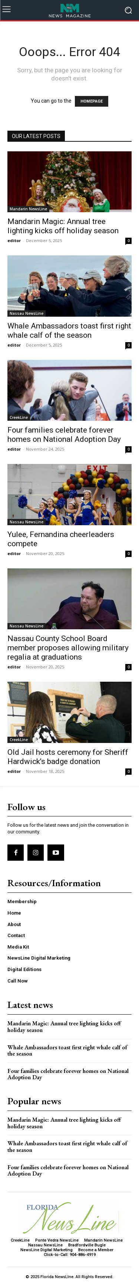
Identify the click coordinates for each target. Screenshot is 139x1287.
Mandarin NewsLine (28, 208)
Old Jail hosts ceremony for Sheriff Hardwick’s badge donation (67, 757)
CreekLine (19, 417)
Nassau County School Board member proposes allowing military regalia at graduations (68, 647)
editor (14, 240)
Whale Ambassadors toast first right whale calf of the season (69, 330)
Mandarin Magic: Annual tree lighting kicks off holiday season (63, 226)
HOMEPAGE (91, 101)
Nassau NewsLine (26, 313)
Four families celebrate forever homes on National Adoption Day (64, 435)
